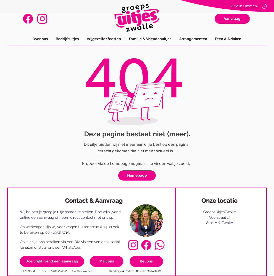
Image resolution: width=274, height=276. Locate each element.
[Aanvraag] (232, 19)
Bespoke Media (145, 271)
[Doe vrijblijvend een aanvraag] (52, 261)
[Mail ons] (106, 261)
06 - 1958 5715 (57, 232)
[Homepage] (137, 175)
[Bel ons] (146, 261)
